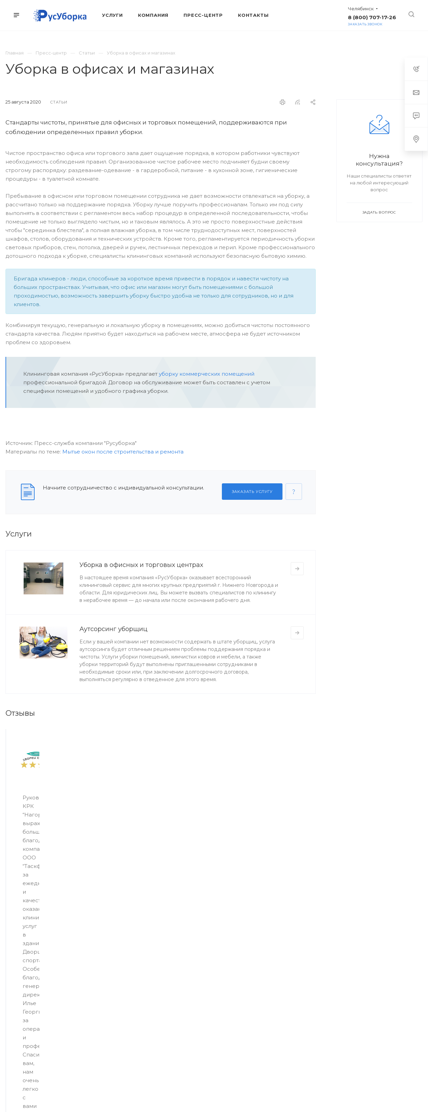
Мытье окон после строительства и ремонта (123, 451)
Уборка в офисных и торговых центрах (141, 565)
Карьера (199, 991)
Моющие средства (27, 1017)
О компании (203, 962)
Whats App (240, 1053)
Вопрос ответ (205, 1001)
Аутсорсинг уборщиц (113, 629)
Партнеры (201, 972)
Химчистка (17, 1008)
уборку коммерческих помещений (206, 374)
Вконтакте (187, 1053)
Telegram (205, 1053)
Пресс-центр (274, 949)
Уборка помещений (28, 962)
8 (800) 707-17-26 (372, 17)
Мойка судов (20, 998)
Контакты (270, 962)
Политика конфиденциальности (326, 1085)
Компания (204, 949)
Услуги (15, 949)
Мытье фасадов (24, 972)
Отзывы (198, 981)
